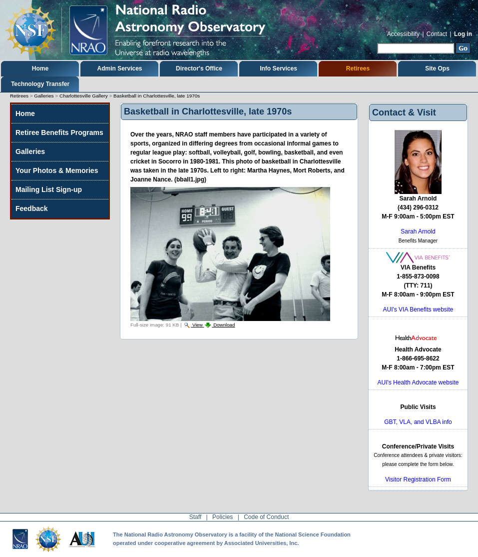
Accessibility (403, 34)
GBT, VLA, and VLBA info (418, 422)
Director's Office (199, 68)
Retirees (358, 68)
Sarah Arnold (418, 231)
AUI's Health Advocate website (418, 382)
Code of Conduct (266, 517)
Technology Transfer (40, 84)
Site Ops (437, 68)
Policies (222, 517)
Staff (195, 517)
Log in (463, 34)
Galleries (43, 95)
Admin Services (119, 68)
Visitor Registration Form (418, 479)
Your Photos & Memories (56, 170)
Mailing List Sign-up (48, 190)
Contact (437, 34)
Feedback (31, 208)
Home (40, 68)
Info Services (278, 68)
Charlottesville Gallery (83, 95)
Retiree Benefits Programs (59, 132)
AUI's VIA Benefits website (418, 309)
